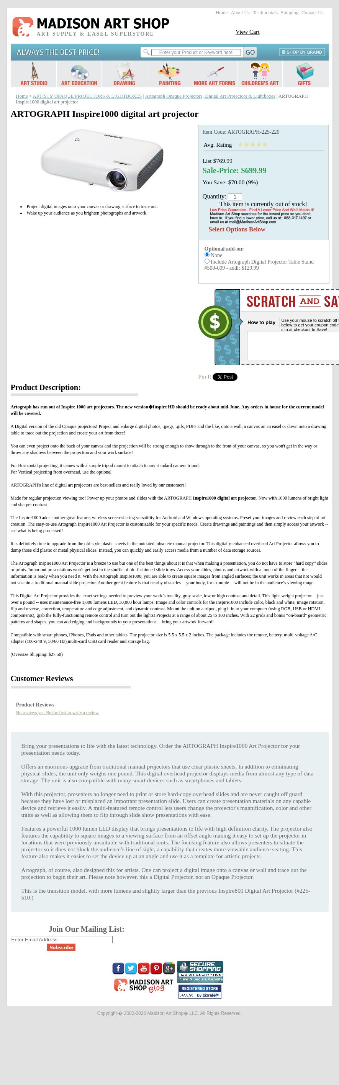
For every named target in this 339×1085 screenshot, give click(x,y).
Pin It (204, 376)
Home (222, 12)
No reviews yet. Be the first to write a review (57, 712)
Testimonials (265, 12)
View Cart (248, 31)
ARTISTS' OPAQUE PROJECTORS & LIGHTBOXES (87, 96)
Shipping (289, 12)
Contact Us (312, 12)
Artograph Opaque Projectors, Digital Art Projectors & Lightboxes (210, 96)
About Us (240, 12)
